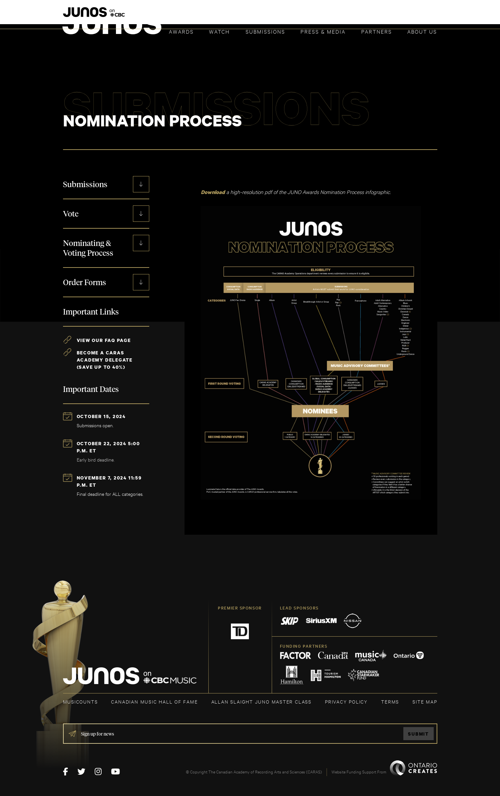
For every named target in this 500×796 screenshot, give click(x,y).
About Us (422, 31)
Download (213, 192)
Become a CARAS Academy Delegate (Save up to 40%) (105, 359)
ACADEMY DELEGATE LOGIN (406, 15)
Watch (219, 31)
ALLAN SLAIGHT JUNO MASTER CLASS (261, 701)
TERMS (390, 701)
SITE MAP (424, 701)
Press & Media (323, 31)
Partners (376, 31)
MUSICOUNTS (80, 701)
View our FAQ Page (104, 340)
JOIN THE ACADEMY (346, 15)
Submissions (265, 31)
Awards (181, 31)
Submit (418, 733)
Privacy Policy (346, 701)
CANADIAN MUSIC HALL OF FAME (154, 701)
